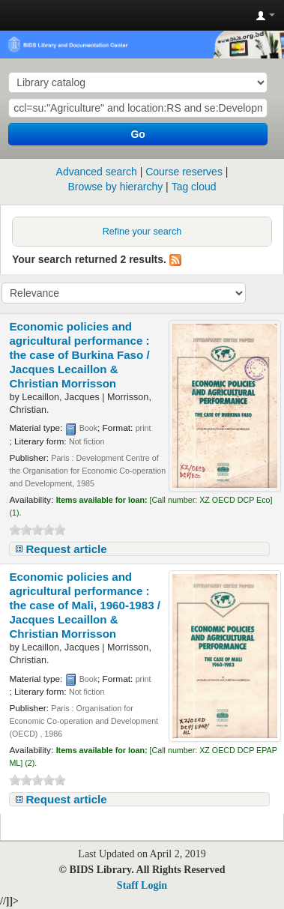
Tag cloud (194, 187)
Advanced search (96, 172)
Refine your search (142, 231)
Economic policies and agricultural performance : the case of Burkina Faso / (79, 355)
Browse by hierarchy (115, 187)
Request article (65, 549)
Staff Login (142, 885)
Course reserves (184, 172)
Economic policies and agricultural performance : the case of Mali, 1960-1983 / (84, 605)
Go (137, 134)
